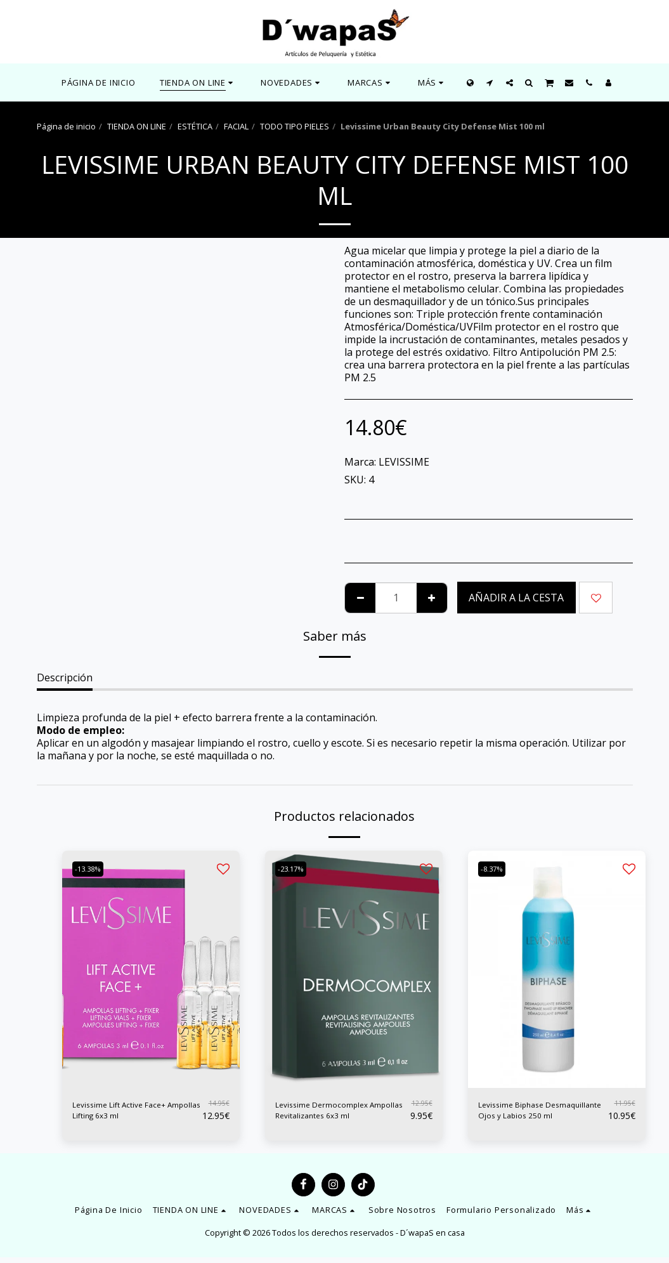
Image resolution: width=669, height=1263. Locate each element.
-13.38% (92, 868)
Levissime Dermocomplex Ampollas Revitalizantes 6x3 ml (340, 1114)
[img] (151, 969)
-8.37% (495, 868)
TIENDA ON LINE (136, 126)
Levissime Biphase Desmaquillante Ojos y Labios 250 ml (531, 1114)
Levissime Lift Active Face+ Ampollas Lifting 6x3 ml (134, 1113)
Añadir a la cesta (516, 598)
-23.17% (294, 868)
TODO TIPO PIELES (294, 126)
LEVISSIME (404, 462)
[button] (292, 82)
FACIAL (236, 126)
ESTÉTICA (195, 126)
